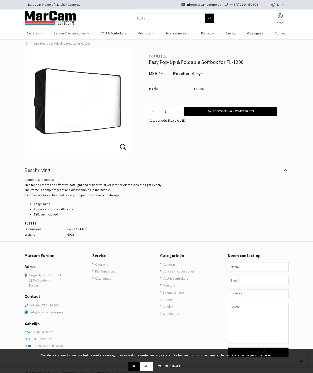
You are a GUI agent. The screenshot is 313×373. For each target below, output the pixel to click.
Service (99, 255)
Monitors (169, 285)
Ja (134, 366)
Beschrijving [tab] (37, 170)
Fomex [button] (206, 33)
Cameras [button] (32, 33)
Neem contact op (244, 255)
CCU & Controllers (113, 33)
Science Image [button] (175, 33)
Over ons (101, 264)
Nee (146, 366)
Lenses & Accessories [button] (70, 33)
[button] (275, 5)
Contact (280, 33)
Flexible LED (176, 120)
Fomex (199, 88)
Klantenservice (105, 271)
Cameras (169, 264)
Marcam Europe (39, 255)
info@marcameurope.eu (47, 312)
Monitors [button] (144, 33)
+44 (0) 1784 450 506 (44, 305)
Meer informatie (169, 366)
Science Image (173, 292)
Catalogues (255, 33)
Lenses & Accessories (178, 271)
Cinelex (230, 33)
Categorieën (172, 255)
